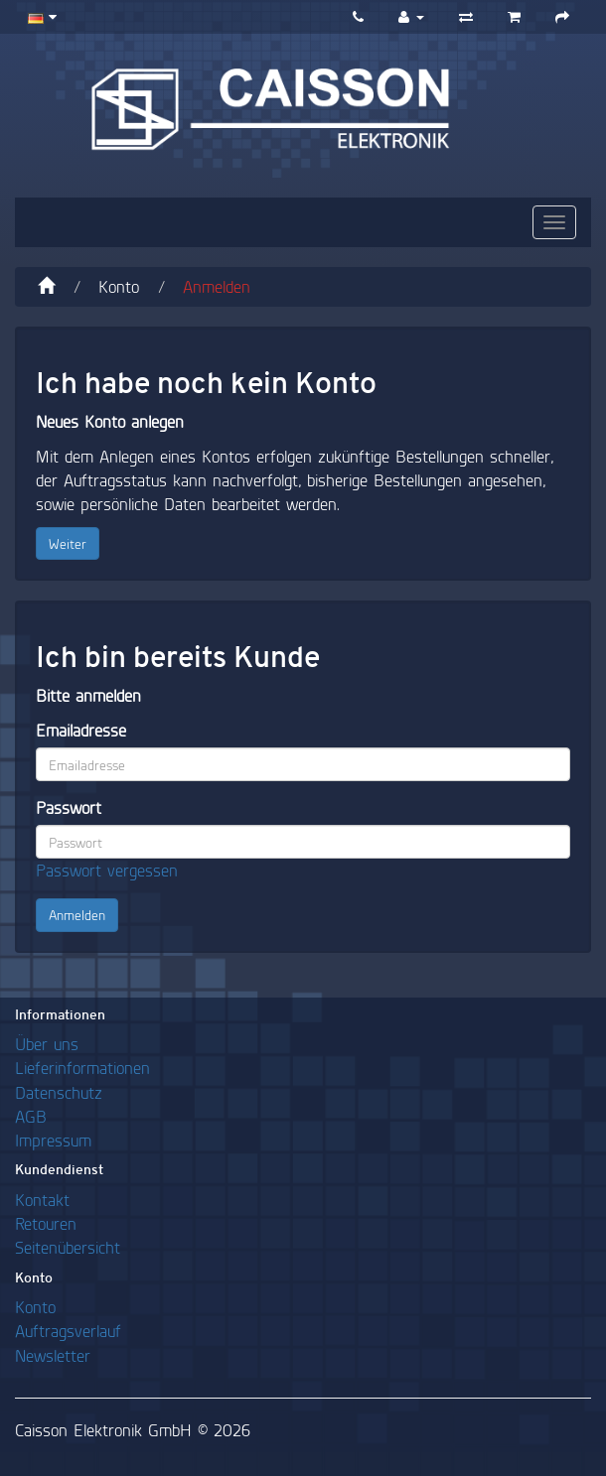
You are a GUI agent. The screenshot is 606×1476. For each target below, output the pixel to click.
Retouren (45, 1223)
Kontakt (42, 1199)
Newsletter (52, 1355)
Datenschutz (58, 1092)
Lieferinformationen (82, 1067)
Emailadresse (81, 730)
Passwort (68, 807)
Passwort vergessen (107, 870)
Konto (118, 286)
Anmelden (216, 286)
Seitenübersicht (67, 1247)
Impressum (53, 1140)
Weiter (67, 543)
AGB (31, 1116)
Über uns (46, 1043)
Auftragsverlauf (68, 1330)
